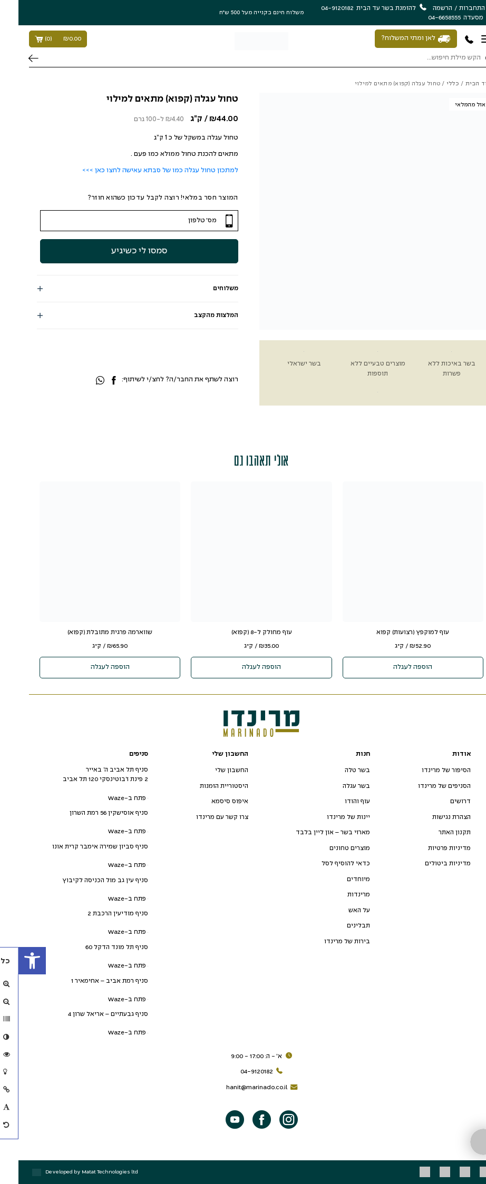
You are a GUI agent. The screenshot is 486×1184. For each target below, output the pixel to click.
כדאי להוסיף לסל (327, 863)
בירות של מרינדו (329, 941)
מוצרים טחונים (331, 848)
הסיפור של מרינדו (427, 770)
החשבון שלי (213, 770)
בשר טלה (339, 770)
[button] (13, 960)
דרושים (442, 801)
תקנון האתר (436, 832)
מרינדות (340, 894)
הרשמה (424, 8)
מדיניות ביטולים (429, 863)
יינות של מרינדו (330, 817)
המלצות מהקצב (198, 315)
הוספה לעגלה (394, 667)
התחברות (453, 8)
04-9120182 (245, 1072)
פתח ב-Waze (109, 798)
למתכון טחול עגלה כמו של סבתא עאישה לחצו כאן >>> (142, 170)
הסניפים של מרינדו (426, 786)
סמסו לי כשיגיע (156, 248)
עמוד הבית (462, 83)
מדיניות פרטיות (431, 848)
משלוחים (207, 288)
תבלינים (340, 926)
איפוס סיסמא (211, 801)
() (39, 39)
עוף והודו (339, 801)
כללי (434, 83)
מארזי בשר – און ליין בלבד (314, 832)
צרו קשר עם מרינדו (204, 817)
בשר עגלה (338, 786)
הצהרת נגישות (433, 817)
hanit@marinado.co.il (245, 1087)
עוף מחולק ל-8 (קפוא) (243, 632)
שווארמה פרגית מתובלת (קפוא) (91, 632)
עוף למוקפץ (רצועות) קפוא (394, 632)
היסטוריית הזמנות (205, 786)
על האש (341, 910)
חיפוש (15, 58)
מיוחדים (340, 879)
